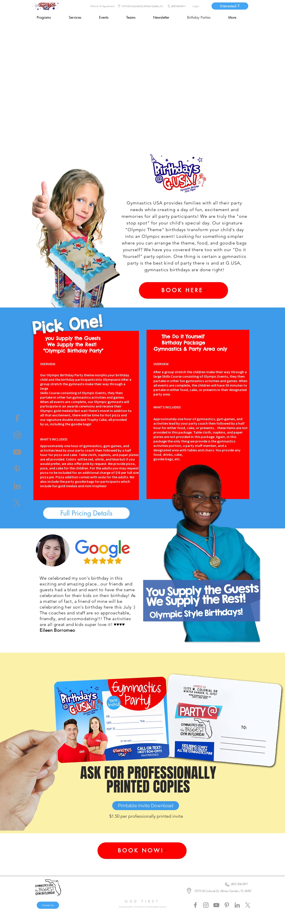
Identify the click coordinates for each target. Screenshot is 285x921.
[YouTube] (17, 452)
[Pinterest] (17, 469)
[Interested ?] (230, 6)
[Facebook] (17, 418)
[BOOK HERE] (183, 290)
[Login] (195, 6)
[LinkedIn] (17, 486)
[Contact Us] (48, 905)
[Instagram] (17, 435)
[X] (17, 503)
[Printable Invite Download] (145, 805)
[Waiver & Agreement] (102, 6)
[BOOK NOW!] (142, 850)
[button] (109, 17)
